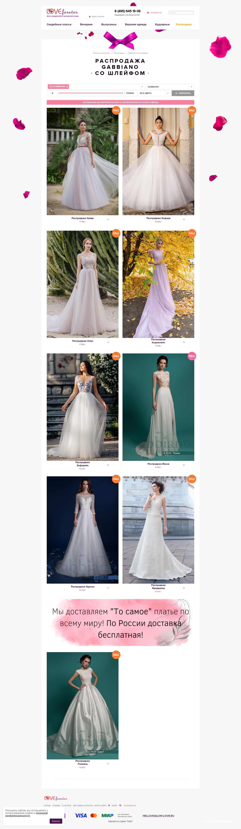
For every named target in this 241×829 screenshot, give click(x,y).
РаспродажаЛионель (82, 762)
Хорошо (56, 821)
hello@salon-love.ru (158, 816)
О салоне (66, 805)
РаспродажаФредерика (158, 587)
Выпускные (109, 24)
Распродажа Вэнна (158, 463)
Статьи (47, 805)
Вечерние (86, 24)
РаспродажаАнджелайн (158, 341)
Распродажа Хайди (83, 218)
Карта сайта (100, 805)
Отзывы (56, 805)
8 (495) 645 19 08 (127, 11)
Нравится (108, 220)
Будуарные (162, 24)
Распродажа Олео (82, 341)
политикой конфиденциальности (26, 814)
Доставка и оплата (83, 805)
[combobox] (96, 87)
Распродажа (184, 24)
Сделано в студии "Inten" (120, 821)
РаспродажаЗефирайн (82, 464)
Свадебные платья (59, 24)
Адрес (115, 805)
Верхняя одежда (136, 24)
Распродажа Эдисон (82, 586)
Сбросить (184, 93)
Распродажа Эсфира (158, 218)
